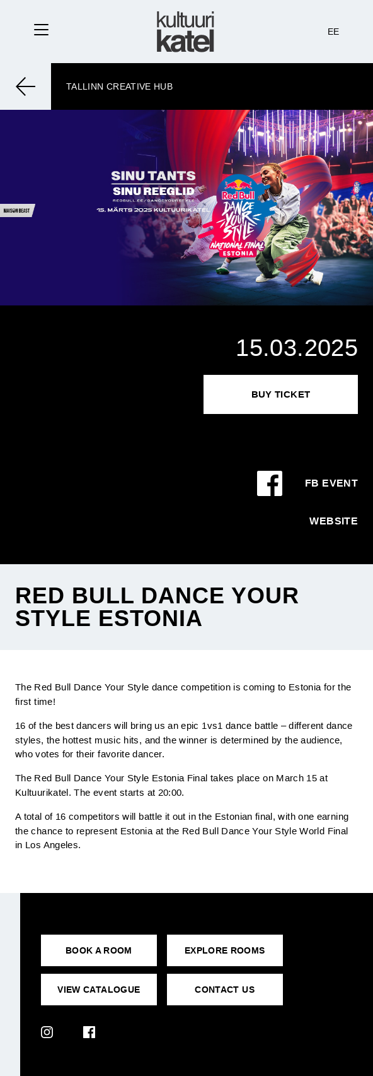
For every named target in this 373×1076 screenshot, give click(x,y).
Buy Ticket (281, 394)
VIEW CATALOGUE (98, 989)
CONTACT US (225, 989)
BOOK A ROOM (99, 950)
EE (334, 32)
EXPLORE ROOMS (225, 950)
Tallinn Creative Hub (119, 86)
